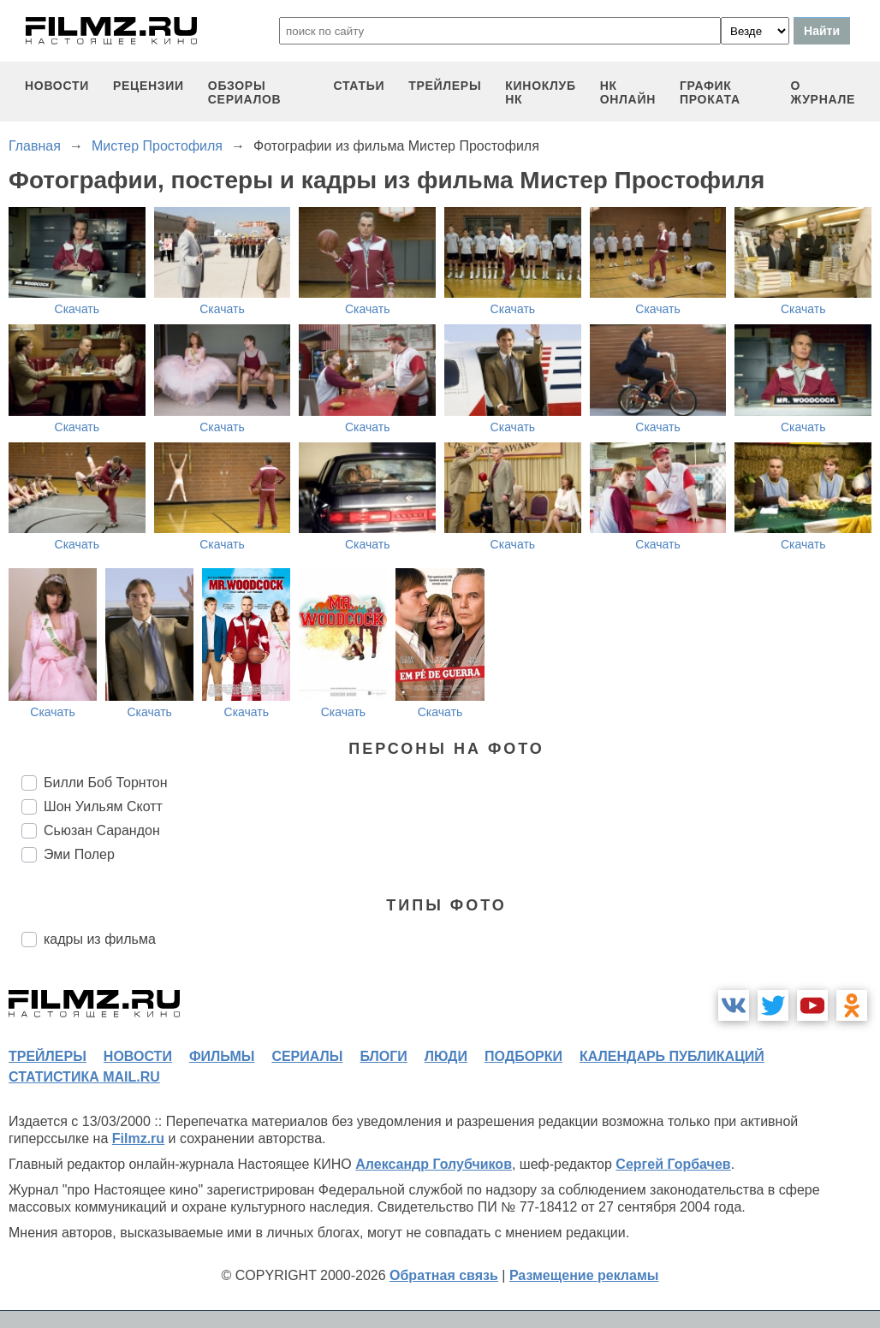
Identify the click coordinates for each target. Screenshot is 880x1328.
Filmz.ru (138, 1138)
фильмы (221, 1056)
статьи (358, 85)
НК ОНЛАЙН (628, 92)
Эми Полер (79, 854)
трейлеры (444, 85)
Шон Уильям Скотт (103, 806)
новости (57, 85)
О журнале (822, 92)
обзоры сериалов (245, 92)
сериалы (306, 1056)
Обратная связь (443, 1275)
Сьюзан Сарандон (102, 830)
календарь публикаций (672, 1056)
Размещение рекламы (584, 1275)
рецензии (148, 85)
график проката (710, 92)
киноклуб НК (540, 92)
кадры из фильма (100, 939)
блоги (383, 1056)
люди (446, 1056)
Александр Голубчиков (433, 1164)
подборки (523, 1056)
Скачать (77, 309)
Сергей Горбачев (672, 1164)
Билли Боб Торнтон (106, 782)
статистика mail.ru (84, 1077)
